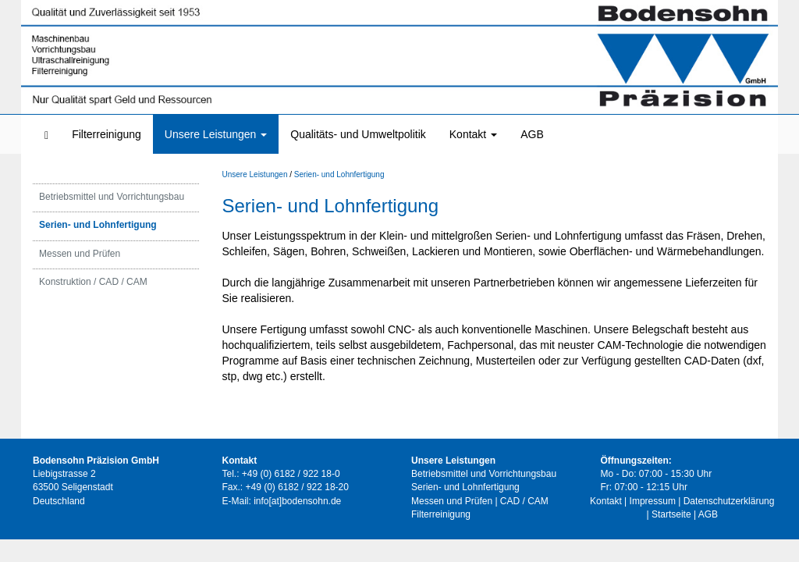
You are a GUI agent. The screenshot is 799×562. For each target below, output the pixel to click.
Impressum (653, 501)
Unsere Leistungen (216, 134)
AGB (532, 134)
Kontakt (473, 134)
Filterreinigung (106, 134)
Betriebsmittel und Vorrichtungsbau (111, 199)
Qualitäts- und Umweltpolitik (358, 134)
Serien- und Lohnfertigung (98, 227)
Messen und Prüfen (79, 256)
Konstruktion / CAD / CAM (93, 284)
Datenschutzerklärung (729, 501)
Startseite (671, 514)
